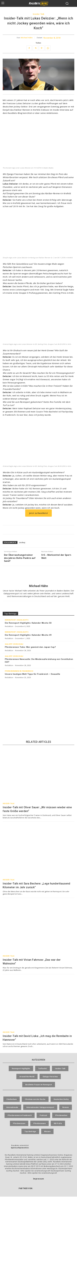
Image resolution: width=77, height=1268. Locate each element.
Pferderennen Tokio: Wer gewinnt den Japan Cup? (30, 647)
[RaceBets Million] (38, 696)
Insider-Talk (38, 14)
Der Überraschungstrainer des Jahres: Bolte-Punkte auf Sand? (20, 557)
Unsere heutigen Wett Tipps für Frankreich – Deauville (32, 674)
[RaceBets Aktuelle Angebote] (38, 529)
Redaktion (9, 626)
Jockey (22, 542)
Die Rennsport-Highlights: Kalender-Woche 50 (28, 623)
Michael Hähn (26, 38)
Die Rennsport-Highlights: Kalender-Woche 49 (28, 635)
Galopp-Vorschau (14, 644)
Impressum (38, 1179)
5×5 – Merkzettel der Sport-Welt (56, 556)
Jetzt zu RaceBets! (38, 513)
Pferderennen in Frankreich (19, 671)
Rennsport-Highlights (16, 620)
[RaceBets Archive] (38, 721)
